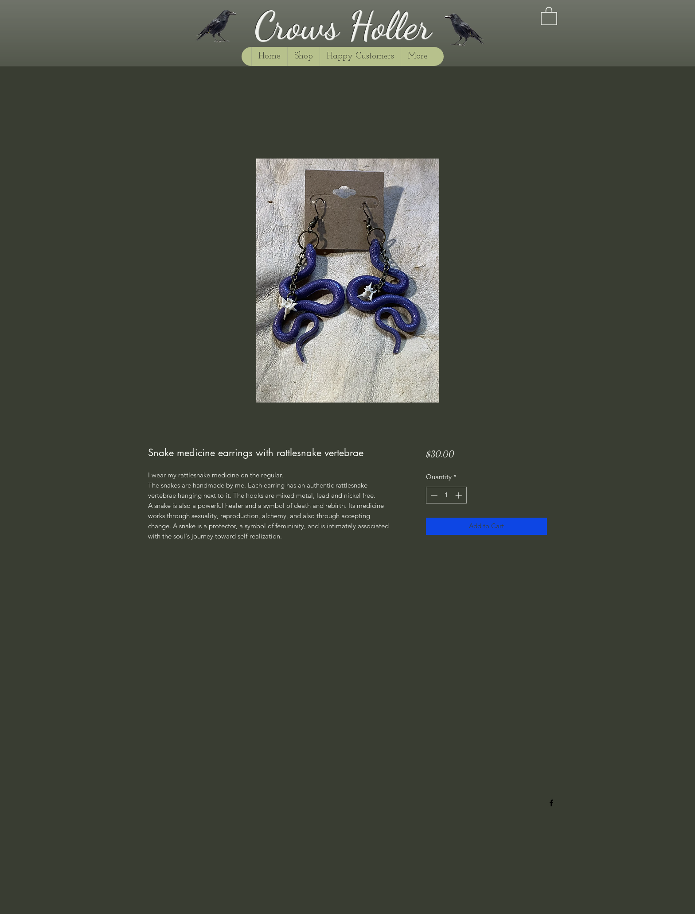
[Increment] (459, 495)
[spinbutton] (446, 495)
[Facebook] (551, 802)
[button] (549, 15)
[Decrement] (433, 495)
